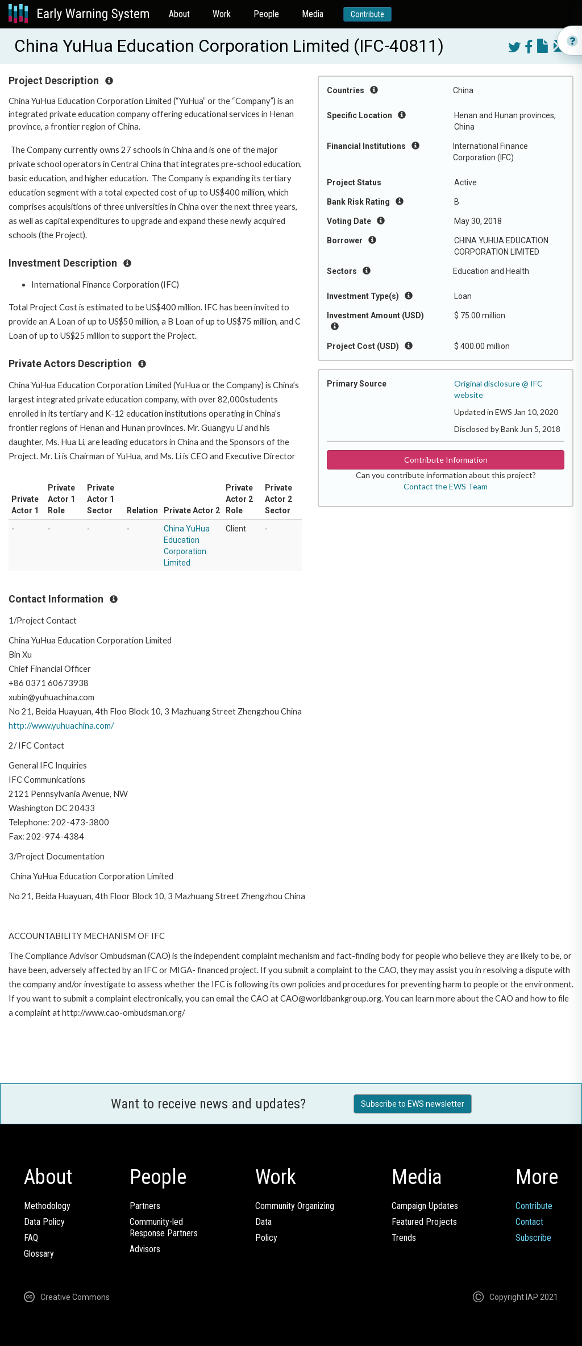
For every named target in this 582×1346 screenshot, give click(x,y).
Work (222, 14)
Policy (266, 1237)
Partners (145, 1205)
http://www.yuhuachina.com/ (62, 725)
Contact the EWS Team (446, 486)
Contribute (367, 14)
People (266, 14)
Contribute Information (446, 459)
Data (263, 1221)
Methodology (47, 1205)
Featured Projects (424, 1221)
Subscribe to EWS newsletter (412, 1103)
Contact (529, 1221)
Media (312, 14)
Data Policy (44, 1221)
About (179, 14)
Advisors (145, 1249)
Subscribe (533, 1237)
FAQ (31, 1237)
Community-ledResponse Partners (164, 1227)
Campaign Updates (425, 1205)
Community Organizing (294, 1205)
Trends (404, 1237)
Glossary (39, 1253)
